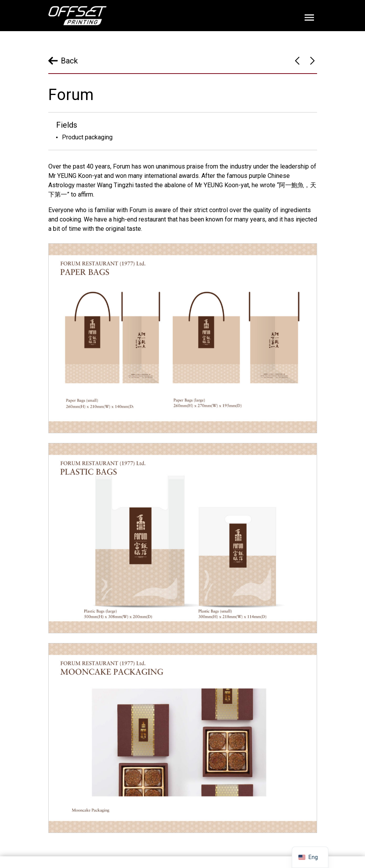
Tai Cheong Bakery (312, 60)
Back (69, 60)
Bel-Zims (297, 60)
